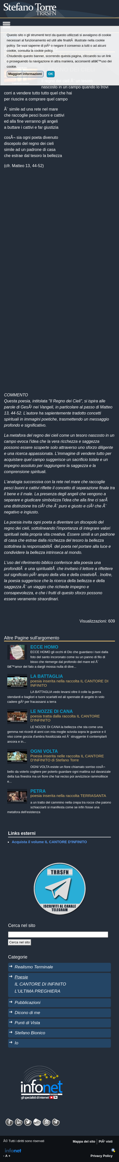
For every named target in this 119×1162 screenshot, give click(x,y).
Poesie (21, 976)
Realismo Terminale (34, 966)
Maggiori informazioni (25, 74)
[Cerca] (19, 942)
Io (16, 1042)
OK (50, 74)
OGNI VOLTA (44, 751)
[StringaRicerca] (58, 935)
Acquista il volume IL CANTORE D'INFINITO (49, 842)
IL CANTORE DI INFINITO (40, 984)
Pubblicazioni (27, 1002)
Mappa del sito (84, 1141)
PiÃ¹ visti (106, 1141)
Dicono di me (27, 1012)
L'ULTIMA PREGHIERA (37, 991)
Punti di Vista (27, 1022)
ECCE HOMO (44, 647)
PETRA (38, 791)
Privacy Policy (102, 1156)
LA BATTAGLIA (46, 676)
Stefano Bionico (30, 1032)
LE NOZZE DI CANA (51, 711)
